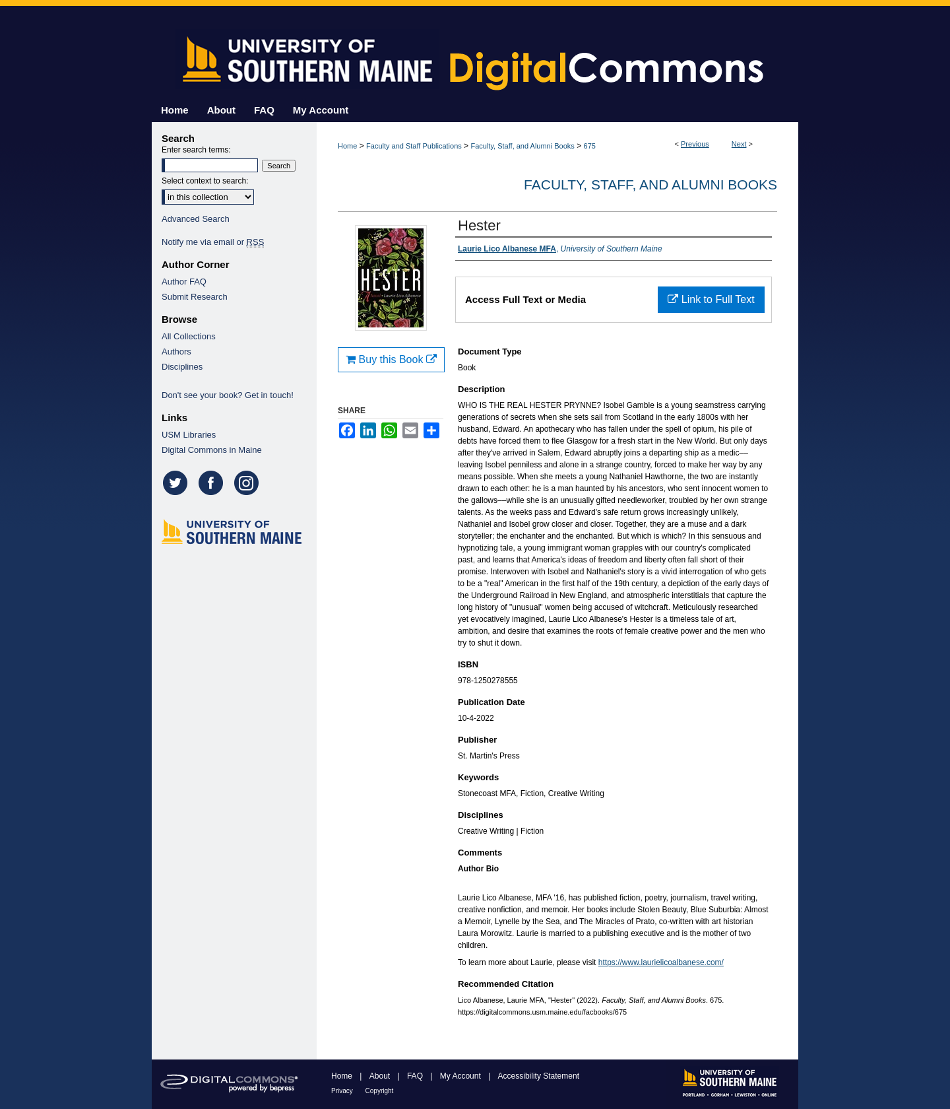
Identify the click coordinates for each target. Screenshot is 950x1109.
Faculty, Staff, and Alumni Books (522, 146)
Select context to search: (205, 180)
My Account (461, 1076)
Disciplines (182, 367)
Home (347, 146)
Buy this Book (391, 359)
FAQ (416, 1076)
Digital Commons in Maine (212, 450)
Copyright (379, 1090)
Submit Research (195, 297)
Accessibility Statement (538, 1076)
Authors (176, 351)
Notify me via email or (213, 242)
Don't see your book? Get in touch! (228, 395)
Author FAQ (184, 281)
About (381, 1076)
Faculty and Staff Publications (414, 146)
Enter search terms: (196, 149)
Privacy (343, 1090)
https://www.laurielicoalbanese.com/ (661, 962)
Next (739, 144)
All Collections (189, 336)
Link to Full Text (711, 299)
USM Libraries (189, 435)
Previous (695, 144)
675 (590, 146)
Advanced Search (196, 219)
